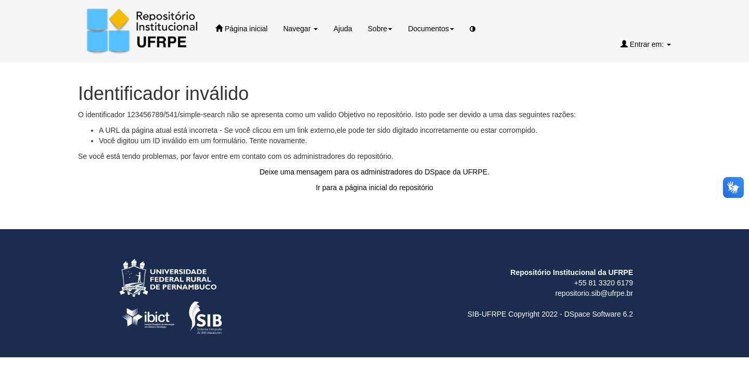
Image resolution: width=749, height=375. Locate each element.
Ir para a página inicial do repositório (374, 187)
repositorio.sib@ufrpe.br (594, 293)
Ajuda (342, 28)
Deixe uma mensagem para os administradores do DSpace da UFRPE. (374, 172)
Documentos (431, 28)
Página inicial (241, 28)
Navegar (300, 28)
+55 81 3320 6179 (603, 283)
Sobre (380, 28)
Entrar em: (646, 44)
